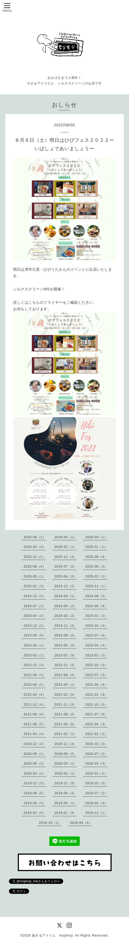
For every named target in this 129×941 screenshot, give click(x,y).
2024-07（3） (35, 606)
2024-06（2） (66, 606)
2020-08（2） (66, 754)
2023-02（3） (66, 655)
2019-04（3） (96, 803)
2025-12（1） (35, 557)
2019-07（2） (96, 793)
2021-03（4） (35, 734)
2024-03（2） (66, 616)
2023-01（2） (96, 655)
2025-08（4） (35, 566)
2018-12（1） (96, 813)
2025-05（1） (35, 576)
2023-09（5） (35, 635)
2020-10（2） (96, 744)
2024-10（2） (35, 596)
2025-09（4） (96, 557)
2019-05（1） (66, 803)
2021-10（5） (96, 704)
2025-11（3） (66, 557)
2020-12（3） (35, 744)
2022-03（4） (35, 695)
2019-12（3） (35, 783)
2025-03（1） (96, 576)
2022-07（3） (96, 675)
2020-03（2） (35, 773)
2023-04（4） (96, 645)
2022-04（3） (96, 685)
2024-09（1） (66, 596)
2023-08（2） (66, 635)
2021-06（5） (35, 724)
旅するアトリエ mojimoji (52, 935)
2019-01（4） (66, 813)
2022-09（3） (35, 675)
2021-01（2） (96, 734)
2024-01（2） (96, 616)
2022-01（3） (96, 695)
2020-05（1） (66, 763)
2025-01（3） (35, 586)
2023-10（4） (96, 626)
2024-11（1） (96, 586)
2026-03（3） (35, 547)
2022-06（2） (35, 685)
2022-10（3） (96, 665)
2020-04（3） (96, 763)
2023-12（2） (35, 626)
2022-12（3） (35, 665)
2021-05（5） (66, 724)
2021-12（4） (35, 704)
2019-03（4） (35, 813)
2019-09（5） (35, 793)
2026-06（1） (35, 537)
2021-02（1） (66, 734)
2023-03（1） (35, 655)
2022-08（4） (66, 675)
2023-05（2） (66, 645)
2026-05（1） (66, 537)
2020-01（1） (96, 773)
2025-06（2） (96, 566)
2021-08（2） (66, 714)
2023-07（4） (96, 635)
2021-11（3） (66, 704)
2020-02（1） (66, 773)
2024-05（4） (96, 606)
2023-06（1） (35, 645)
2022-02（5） (66, 695)
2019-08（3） (66, 793)
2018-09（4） (81, 823)
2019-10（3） (96, 783)
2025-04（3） (66, 576)
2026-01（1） (96, 547)
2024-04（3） (35, 616)
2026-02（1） (66, 547)
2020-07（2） (96, 754)
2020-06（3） (35, 763)
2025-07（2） (66, 566)
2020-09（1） (35, 754)
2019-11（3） (66, 783)
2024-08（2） (96, 596)
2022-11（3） (66, 665)
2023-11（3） (66, 626)
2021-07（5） (96, 714)
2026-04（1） (96, 537)
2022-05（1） (66, 685)
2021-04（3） (96, 724)
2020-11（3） (66, 744)
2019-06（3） (35, 803)
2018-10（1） (50, 823)
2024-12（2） (66, 586)
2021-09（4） (35, 714)
